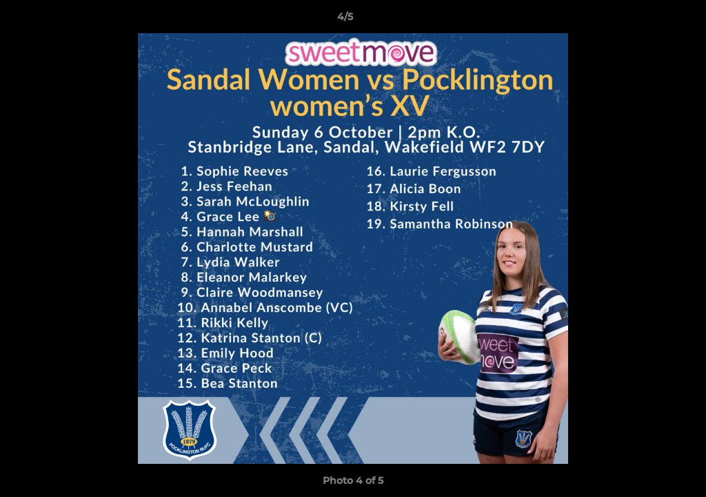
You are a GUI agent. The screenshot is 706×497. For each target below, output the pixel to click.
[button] (648, 20)
